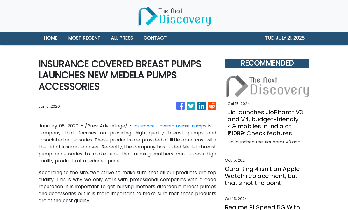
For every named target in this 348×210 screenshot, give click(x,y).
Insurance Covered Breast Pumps (169, 126)
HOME (50, 38)
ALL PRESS (122, 38)
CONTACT (155, 38)
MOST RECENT (84, 38)
